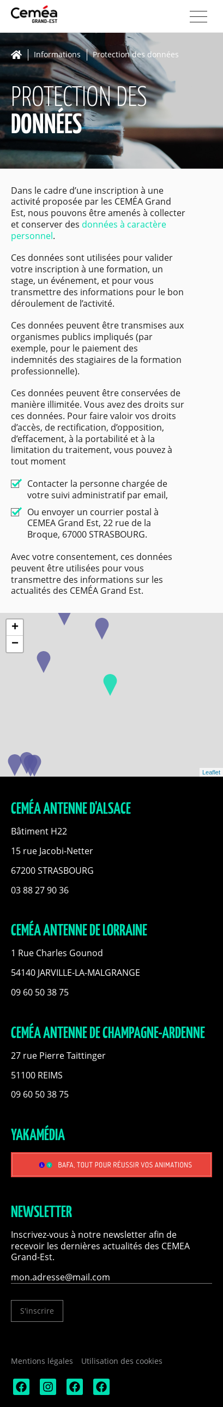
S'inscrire (37, 1310)
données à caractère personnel (88, 230)
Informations (57, 54)
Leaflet (211, 772)
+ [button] (15, 627)
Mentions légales (42, 1361)
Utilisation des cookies (121, 1361)
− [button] (15, 644)
